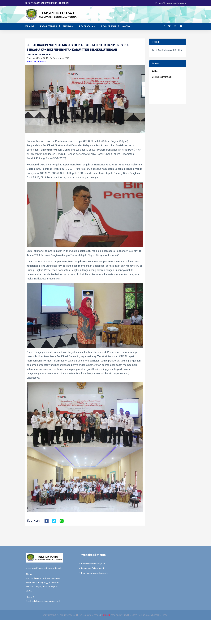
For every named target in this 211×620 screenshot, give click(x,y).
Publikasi (68, 26)
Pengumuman (108, 26)
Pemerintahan (87, 26)
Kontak (126, 26)
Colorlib (106, 615)
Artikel (155, 71)
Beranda (29, 26)
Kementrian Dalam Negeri (92, 568)
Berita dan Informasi (36, 61)
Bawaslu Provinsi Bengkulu (93, 564)
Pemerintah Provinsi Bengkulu (94, 573)
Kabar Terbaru (48, 26)
